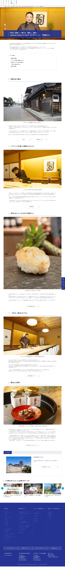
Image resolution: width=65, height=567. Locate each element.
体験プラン (33, 4)
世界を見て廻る (14, 58)
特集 (6, 515)
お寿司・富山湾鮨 (46, 4)
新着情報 (63, 4)
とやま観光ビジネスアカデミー (25, 523)
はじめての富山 (19, 4)
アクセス (6, 525)
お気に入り (7, 541)
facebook (35, 519)
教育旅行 (21, 519)
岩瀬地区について (39, 140)
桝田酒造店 (32, 207)
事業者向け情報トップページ (24, 512)
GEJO (23, 140)
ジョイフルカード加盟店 (9, 534)
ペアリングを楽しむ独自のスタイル (17, 60)
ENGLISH (50, 512)
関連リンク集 (7, 538)
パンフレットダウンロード (40, 548)
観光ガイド (39, 4)
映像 (6, 526)
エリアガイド (27, 4)
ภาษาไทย (50, 518)
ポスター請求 (22, 530)
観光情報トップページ (8, 512)
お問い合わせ (36, 516)
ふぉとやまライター (55, 4)
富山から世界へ (14, 66)
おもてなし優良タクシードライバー (11, 537)
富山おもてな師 (7, 530)
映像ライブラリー (25, 548)
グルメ (6, 516)
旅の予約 (6, 523)
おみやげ (6, 519)
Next (58, 170)
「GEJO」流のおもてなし (16, 64)
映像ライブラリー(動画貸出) (24, 527)
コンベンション (22, 516)
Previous (6, 170)
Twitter (35, 520)
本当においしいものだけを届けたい (17, 62)
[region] (40, 1)
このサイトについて (37, 512)
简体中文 (50, 515)
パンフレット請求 (22, 528)
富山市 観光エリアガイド (46, 467)
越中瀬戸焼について (31, 376)
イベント (6, 522)
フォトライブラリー (10, 548)
